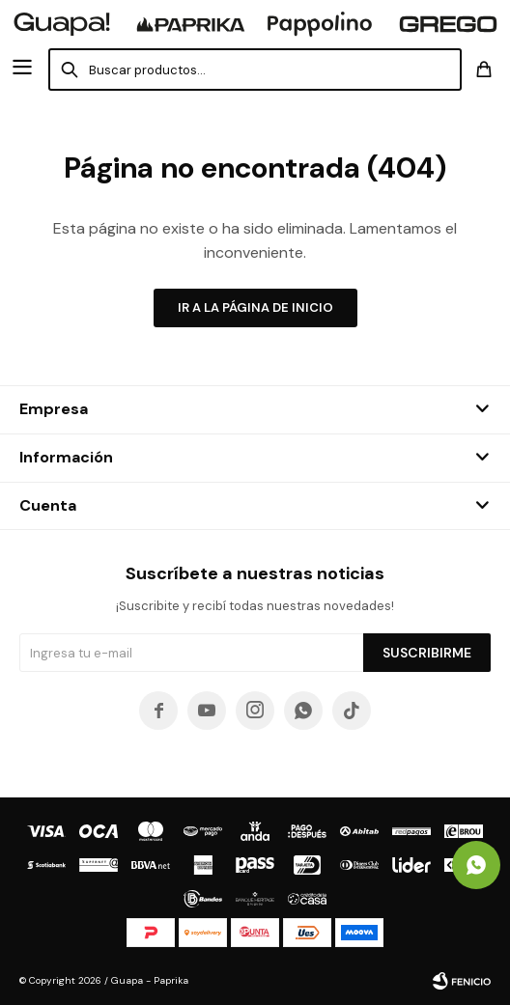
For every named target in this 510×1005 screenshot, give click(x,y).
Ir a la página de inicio (255, 307)
